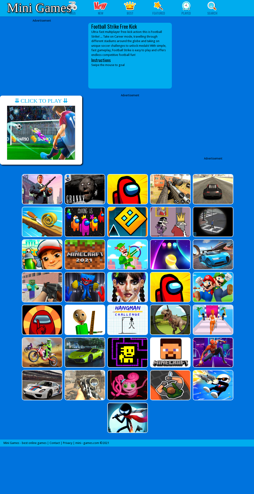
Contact (55, 443)
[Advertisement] (42, 52)
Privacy (67, 443)
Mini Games (39, 7)
